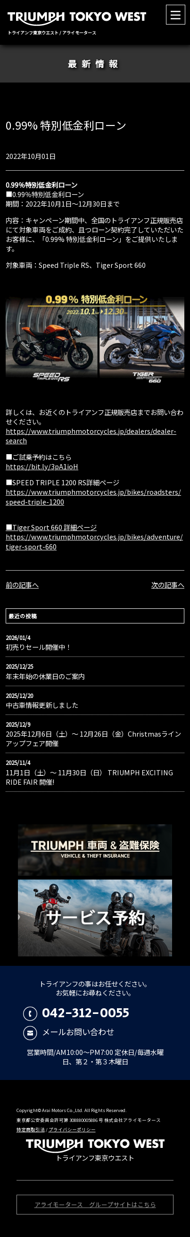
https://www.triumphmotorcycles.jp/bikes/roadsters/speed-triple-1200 (93, 496)
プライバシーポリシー (72, 1129)
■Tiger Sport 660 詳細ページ (51, 527)
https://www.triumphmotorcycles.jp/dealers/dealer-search (91, 435)
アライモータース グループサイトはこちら (95, 1205)
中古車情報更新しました (42, 705)
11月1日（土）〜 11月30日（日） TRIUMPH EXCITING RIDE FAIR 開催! (89, 777)
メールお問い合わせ (69, 1032)
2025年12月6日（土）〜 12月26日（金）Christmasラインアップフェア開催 (93, 738)
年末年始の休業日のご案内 (45, 676)
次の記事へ (167, 584)
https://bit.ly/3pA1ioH (42, 466)
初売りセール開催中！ (39, 647)
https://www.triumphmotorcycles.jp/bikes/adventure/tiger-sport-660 (94, 541)
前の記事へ (22, 584)
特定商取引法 (31, 1129)
